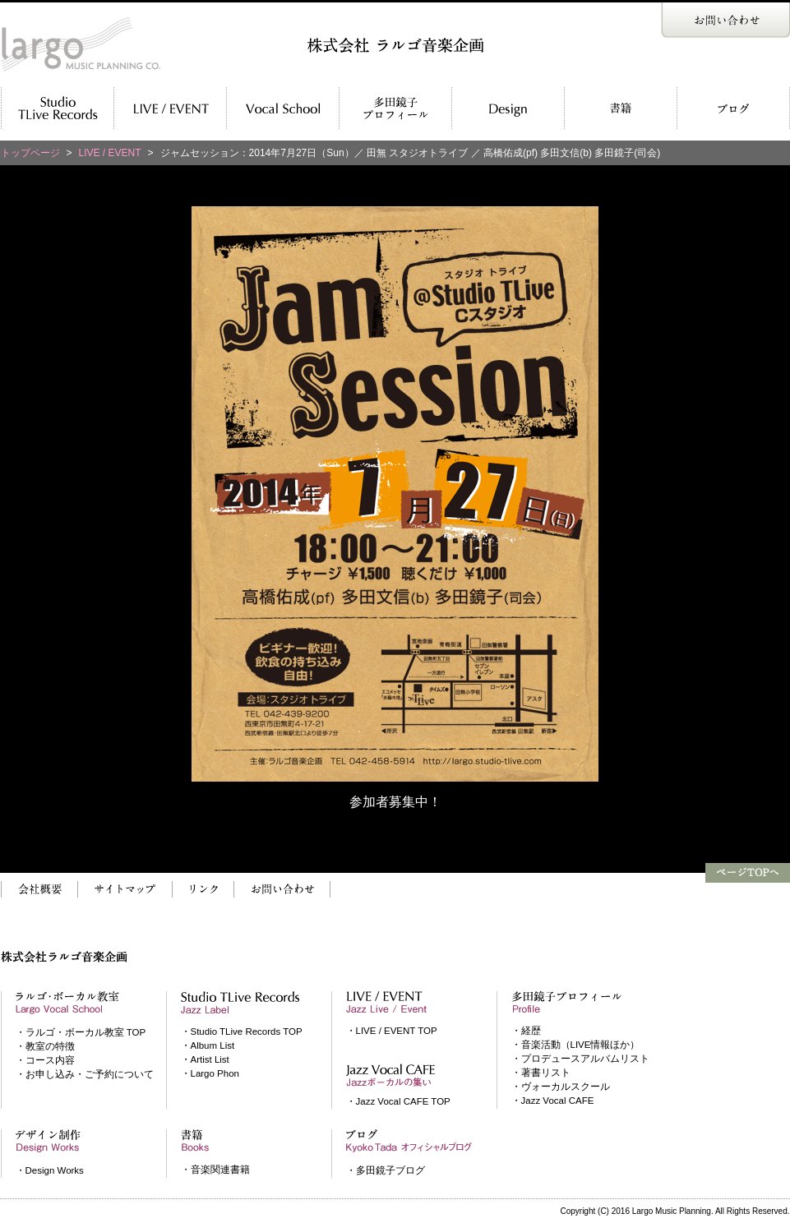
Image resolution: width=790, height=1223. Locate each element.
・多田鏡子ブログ (385, 1170)
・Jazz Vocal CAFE (552, 1100)
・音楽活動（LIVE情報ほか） (575, 1045)
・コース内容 (45, 1060)
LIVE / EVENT (110, 153)
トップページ (30, 153)
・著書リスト (541, 1073)
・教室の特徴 (45, 1046)
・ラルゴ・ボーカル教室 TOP (81, 1032)
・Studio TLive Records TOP (242, 1031)
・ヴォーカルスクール (560, 1086)
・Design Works (50, 1170)
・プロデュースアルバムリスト (580, 1059)
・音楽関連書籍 (215, 1170)
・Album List (208, 1045)
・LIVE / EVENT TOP (391, 1031)
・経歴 (526, 1031)
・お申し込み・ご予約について (85, 1074)
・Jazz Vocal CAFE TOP (398, 1101)
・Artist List (205, 1059)
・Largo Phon (210, 1073)
